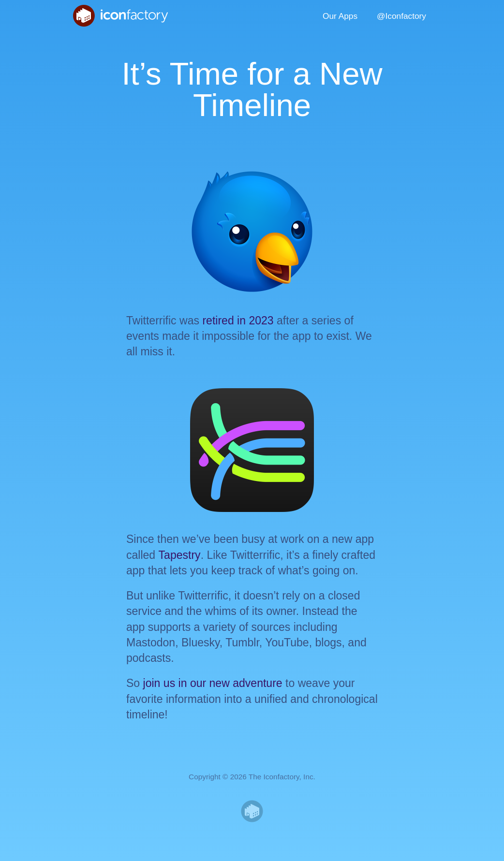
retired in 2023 (237, 320)
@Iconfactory (401, 16)
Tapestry (180, 555)
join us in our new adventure (212, 683)
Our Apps (340, 16)
